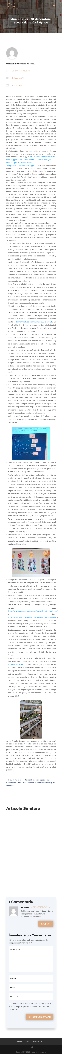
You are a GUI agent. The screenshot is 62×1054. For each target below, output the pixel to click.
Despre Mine (37, 1041)
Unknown (25, 907)
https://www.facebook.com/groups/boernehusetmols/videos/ (32, 617)
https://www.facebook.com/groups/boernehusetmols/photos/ (32, 611)
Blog (27, 1041)
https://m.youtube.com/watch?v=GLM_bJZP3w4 (33, 322)
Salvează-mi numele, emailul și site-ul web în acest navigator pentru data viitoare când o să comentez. (30, 1006)
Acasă (19, 1041)
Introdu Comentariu (39, 1016)
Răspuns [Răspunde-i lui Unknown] (46, 923)
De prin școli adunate (21, 71)
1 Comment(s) (18, 78)
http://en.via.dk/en (15, 664)
